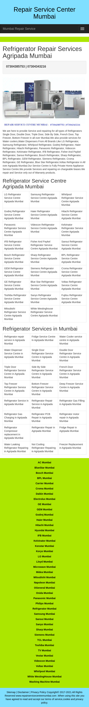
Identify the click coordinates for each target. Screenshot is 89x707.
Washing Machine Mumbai (44, 681)
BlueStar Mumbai (44, 467)
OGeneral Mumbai (44, 587)
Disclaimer (23, 692)
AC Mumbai (44, 462)
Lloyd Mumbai (44, 561)
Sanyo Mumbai (44, 624)
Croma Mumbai (44, 488)
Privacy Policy (38, 692)
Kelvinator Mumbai (44, 540)
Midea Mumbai (44, 572)
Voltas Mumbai (44, 666)
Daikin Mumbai (44, 493)
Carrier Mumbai (45, 483)
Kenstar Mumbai (44, 546)
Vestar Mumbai (44, 655)
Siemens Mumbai (44, 634)
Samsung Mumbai (44, 613)
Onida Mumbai (44, 593)
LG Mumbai (44, 556)
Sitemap (11, 692)
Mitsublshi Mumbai (44, 577)
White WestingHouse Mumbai (44, 676)
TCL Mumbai (44, 640)
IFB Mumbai (44, 535)
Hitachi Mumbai (44, 525)
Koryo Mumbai (44, 551)
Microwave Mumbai (44, 566)
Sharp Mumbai (44, 629)
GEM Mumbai (44, 509)
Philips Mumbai (45, 603)
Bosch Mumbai (44, 473)
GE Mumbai (44, 504)
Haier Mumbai (44, 520)
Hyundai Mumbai (44, 530)
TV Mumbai (44, 650)
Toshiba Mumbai (44, 645)
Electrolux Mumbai (44, 499)
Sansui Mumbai (45, 619)
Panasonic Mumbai (45, 598)
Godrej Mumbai (44, 514)
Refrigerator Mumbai (45, 608)
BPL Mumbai (44, 478)
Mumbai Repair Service (19, 28)
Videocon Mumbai (44, 660)
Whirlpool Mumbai (44, 671)
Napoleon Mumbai (44, 582)
